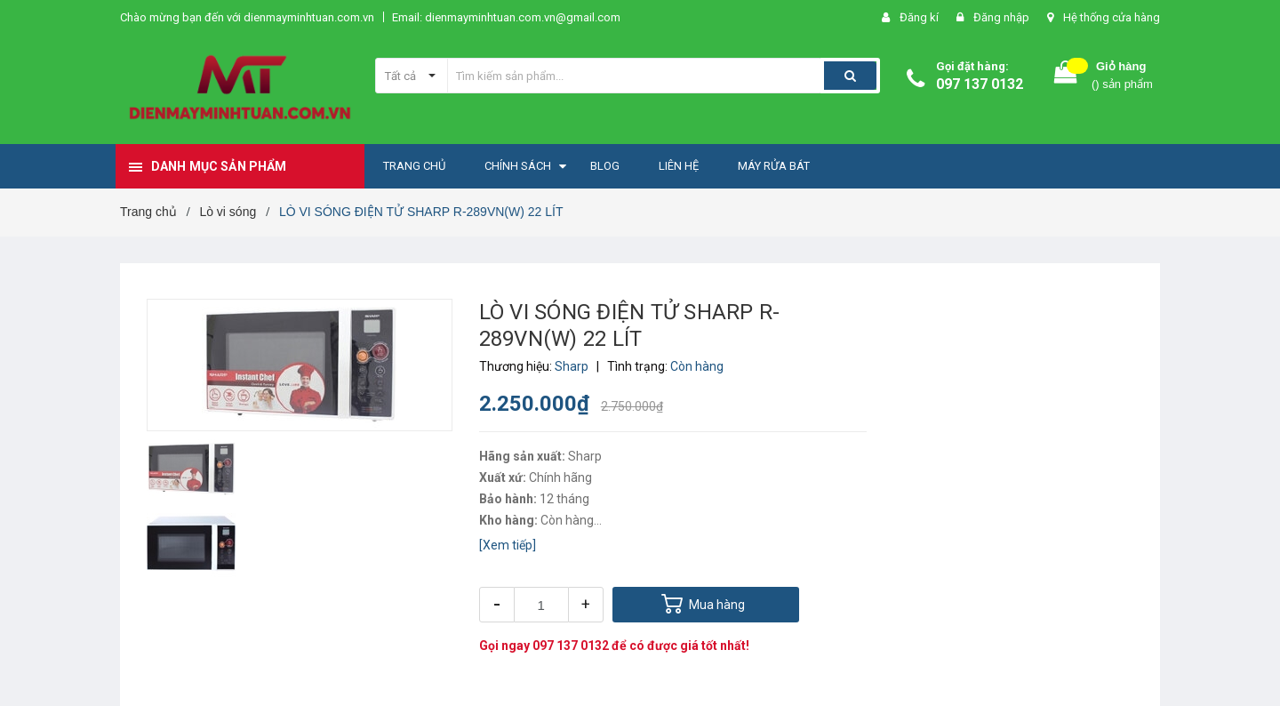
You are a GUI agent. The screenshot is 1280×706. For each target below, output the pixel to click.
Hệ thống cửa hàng (1111, 17)
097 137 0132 (979, 84)
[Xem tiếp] (507, 545)
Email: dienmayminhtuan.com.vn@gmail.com (506, 17)
